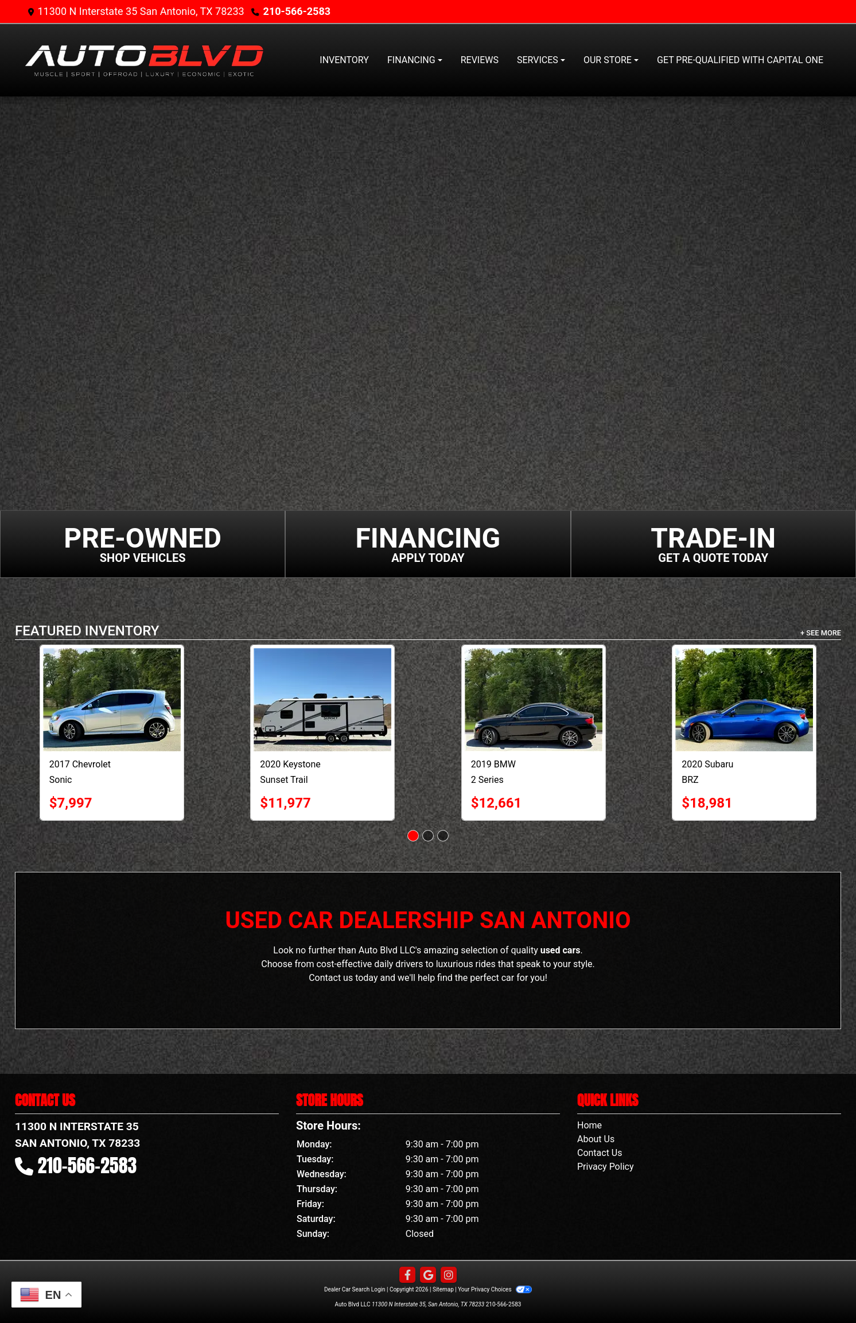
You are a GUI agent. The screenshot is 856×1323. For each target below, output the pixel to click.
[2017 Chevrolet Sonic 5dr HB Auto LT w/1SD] (216, 699)
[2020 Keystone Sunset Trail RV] (427, 699)
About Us (595, 1139)
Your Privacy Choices (495, 1289)
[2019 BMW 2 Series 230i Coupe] (638, 699)
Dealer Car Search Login (355, 1289)
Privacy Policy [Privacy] (605, 1166)
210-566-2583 (296, 11)
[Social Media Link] (449, 1275)
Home (589, 1125)
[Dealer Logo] (144, 60)
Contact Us (599, 1152)
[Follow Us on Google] (428, 1275)
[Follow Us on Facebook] (407, 1275)
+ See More (820, 632)
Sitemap (443, 1289)
